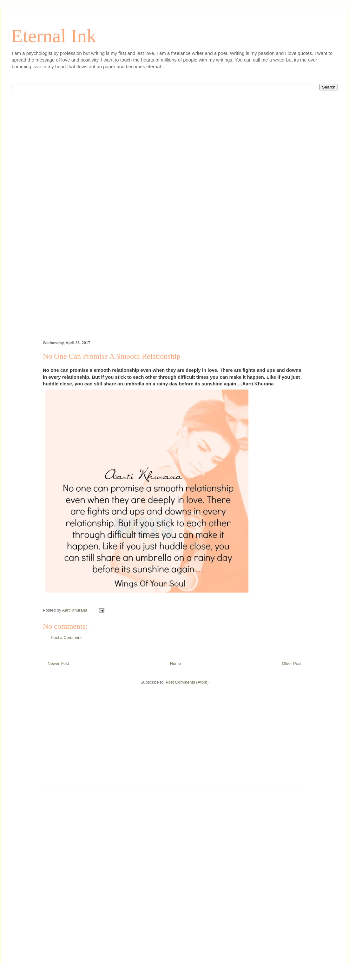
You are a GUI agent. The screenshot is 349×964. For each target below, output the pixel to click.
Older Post (291, 663)
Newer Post (58, 663)
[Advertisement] (174, 167)
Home (175, 663)
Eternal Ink (53, 35)
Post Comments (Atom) (187, 682)
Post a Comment (66, 637)
